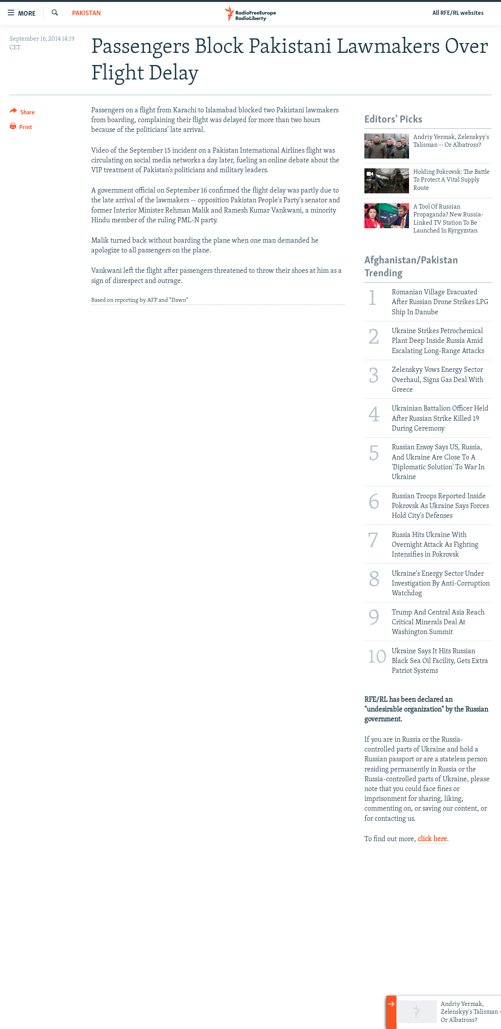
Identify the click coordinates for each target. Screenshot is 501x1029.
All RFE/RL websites (458, 13)
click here (432, 839)
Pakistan (86, 13)
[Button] (22, 114)
